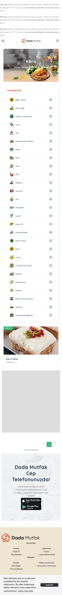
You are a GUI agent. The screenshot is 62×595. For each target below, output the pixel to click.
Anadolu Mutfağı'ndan (21, 315)
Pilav (14, 174)
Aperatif (16, 307)
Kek (14, 199)
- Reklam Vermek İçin (46, 563)
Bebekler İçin (18, 282)
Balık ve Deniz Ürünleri (21, 299)
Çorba (15, 257)
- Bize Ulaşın (16, 566)
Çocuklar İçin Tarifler (21, 265)
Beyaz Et (16, 274)
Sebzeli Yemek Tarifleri (21, 141)
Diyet (15, 249)
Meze (15, 158)
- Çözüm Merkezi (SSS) (46, 554)
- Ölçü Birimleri (16, 554)
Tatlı (14, 133)
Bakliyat (16, 290)
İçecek (15, 216)
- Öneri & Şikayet (16, 569)
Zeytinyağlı (17, 108)
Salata (15, 149)
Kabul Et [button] (49, 585)
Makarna (16, 183)
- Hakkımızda (46, 548)
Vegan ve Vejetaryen (21, 116)
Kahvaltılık (17, 207)
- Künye (46, 551)
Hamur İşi (16, 224)
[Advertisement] (31, 401)
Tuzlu (15, 124)
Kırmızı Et (16, 191)
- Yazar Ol (16, 551)
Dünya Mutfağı (18, 232)
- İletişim (15, 563)
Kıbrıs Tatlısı (12, 359)
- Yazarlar (15, 548)
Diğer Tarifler (18, 100)
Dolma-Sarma (18, 241)
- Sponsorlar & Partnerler (46, 566)
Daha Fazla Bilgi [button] (25, 591)
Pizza (14, 166)
